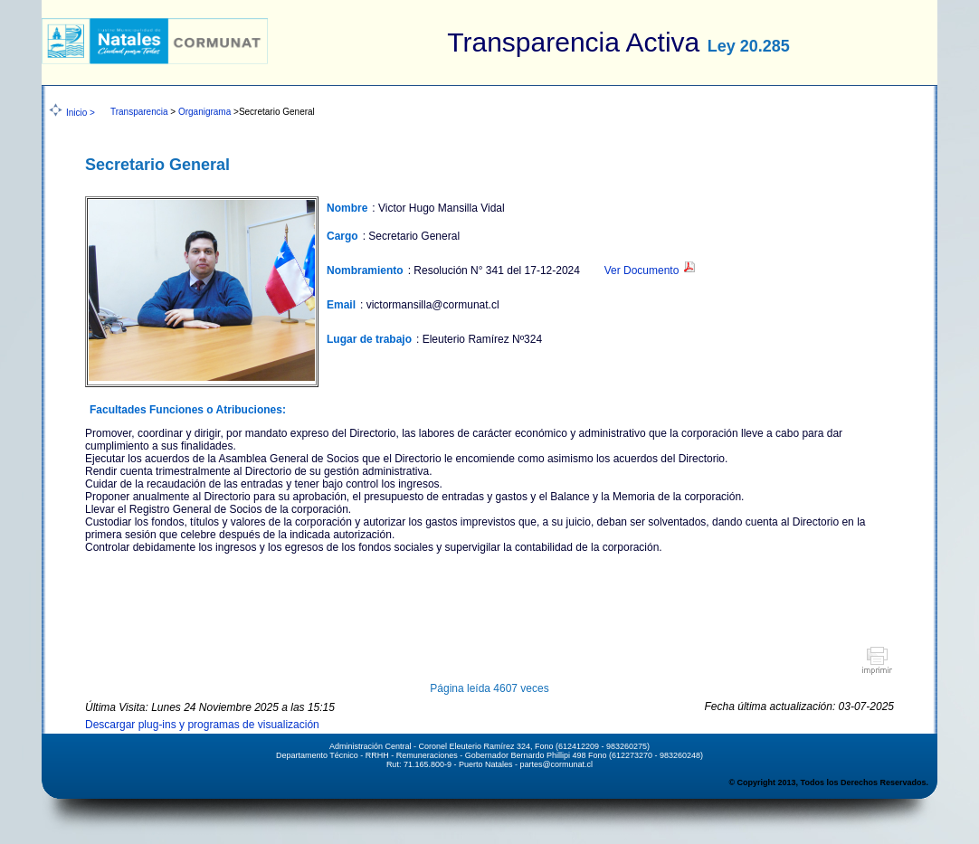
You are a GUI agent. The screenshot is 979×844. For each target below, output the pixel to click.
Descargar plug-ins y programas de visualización (202, 724)
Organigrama (204, 112)
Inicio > (80, 113)
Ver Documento (650, 270)
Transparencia (139, 112)
